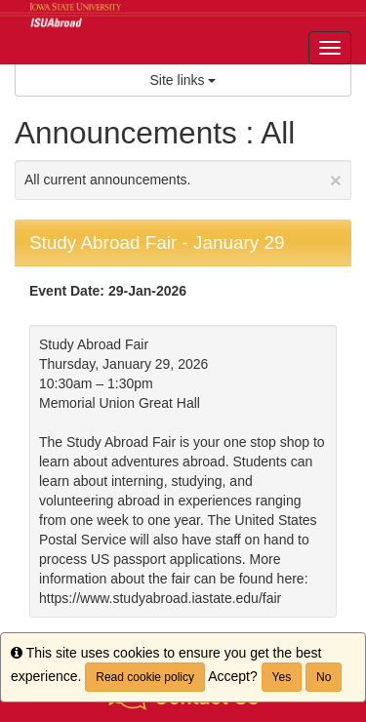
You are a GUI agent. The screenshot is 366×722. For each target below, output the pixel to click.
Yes (282, 677)
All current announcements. (183, 180)
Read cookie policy (145, 677)
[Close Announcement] (336, 180)
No (323, 677)
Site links (183, 80)
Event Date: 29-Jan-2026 (107, 291)
